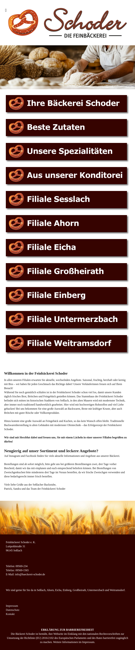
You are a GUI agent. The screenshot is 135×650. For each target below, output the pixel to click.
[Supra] (67, 22)
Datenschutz (12, 609)
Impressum (12, 605)
